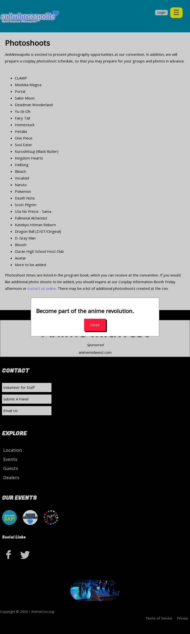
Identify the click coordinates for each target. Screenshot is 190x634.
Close (95, 324)
